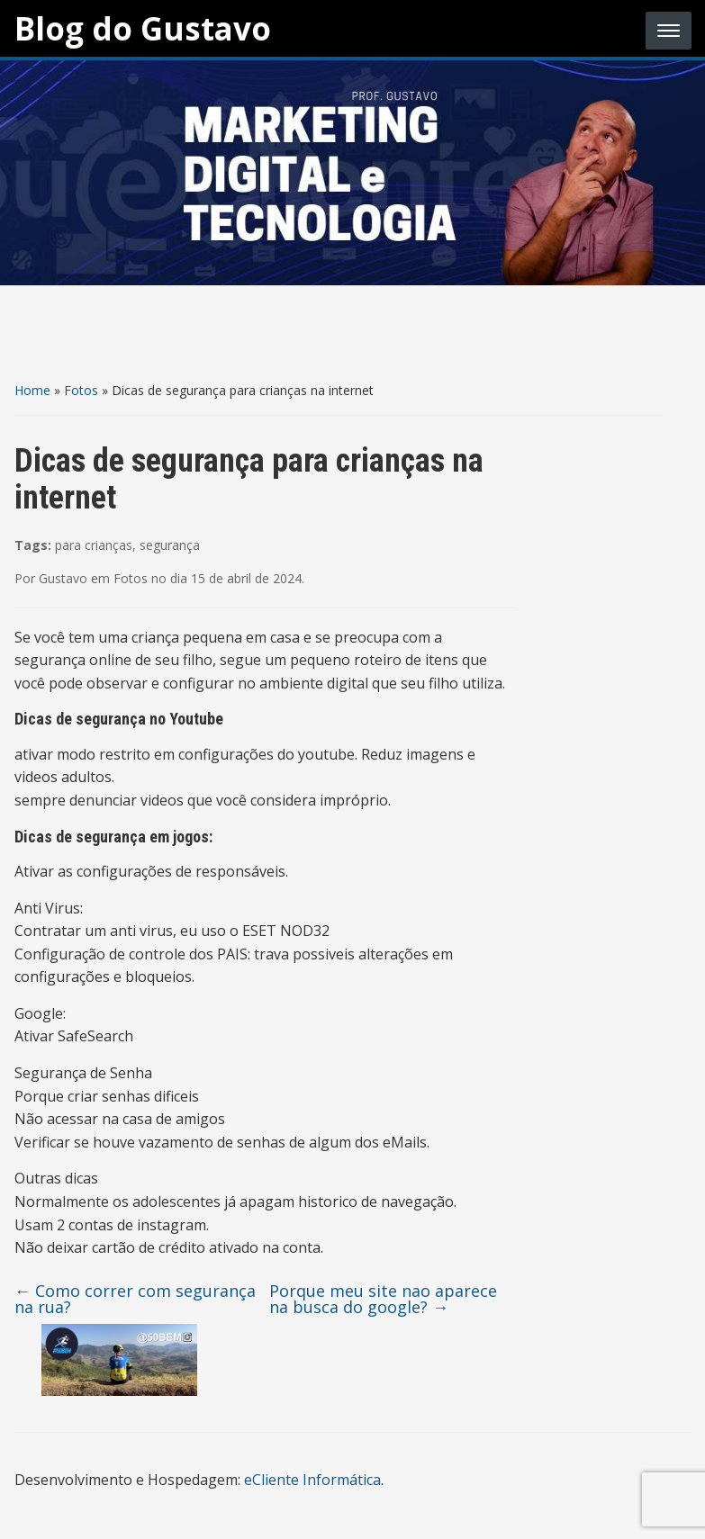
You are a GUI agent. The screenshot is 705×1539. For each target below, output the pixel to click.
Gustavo (63, 578)
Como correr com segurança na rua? (135, 1298)
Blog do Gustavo (142, 28)
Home (32, 390)
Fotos (81, 390)
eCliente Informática (312, 1480)
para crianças (93, 545)
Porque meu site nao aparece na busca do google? (383, 1298)
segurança (170, 545)
